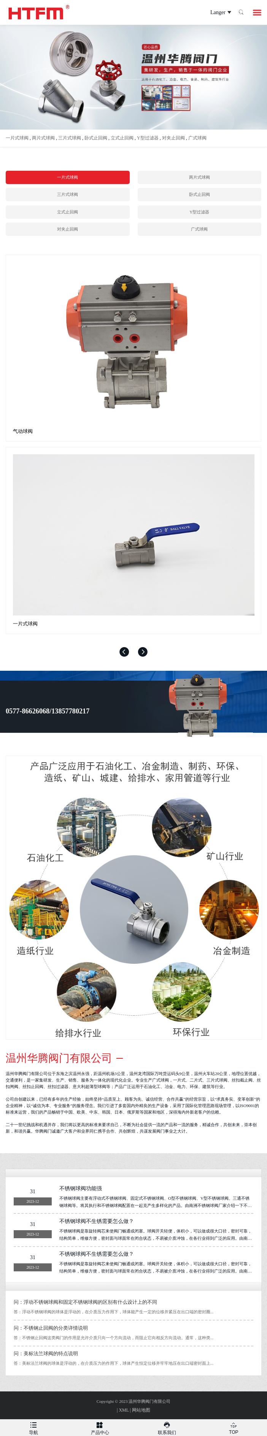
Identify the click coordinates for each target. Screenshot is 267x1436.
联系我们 (167, 1427)
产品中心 (100, 1427)
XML (124, 1410)
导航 (33, 1427)
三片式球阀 (69, 138)
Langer (214, 12)
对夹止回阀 (173, 138)
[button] (124, 651)
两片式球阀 (43, 138)
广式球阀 (197, 138)
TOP (233, 1427)
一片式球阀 (17, 138)
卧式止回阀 (95, 138)
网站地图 (141, 1410)
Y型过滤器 (148, 138)
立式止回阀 (122, 138)
